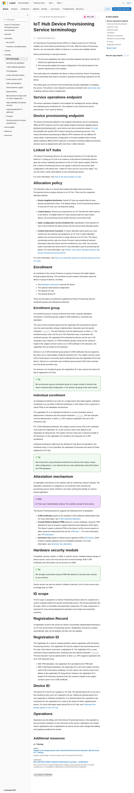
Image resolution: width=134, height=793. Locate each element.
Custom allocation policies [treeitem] (15, 75)
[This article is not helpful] (127, 55)
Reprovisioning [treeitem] (11, 91)
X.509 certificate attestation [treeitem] (15, 67)
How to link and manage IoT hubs (68, 177)
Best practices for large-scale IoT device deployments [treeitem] (16, 97)
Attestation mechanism (115, 36)
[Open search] (123, 3)
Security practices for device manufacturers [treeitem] (16, 121)
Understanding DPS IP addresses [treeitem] (14, 111)
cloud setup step (93, 88)
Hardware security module (116, 39)
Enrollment (110, 33)
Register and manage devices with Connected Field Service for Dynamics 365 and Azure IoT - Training (66, 751)
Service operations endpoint (117, 21)
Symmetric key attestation (61, 544)
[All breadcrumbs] (35, 17)
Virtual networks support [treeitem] (14, 87)
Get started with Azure (121, 9)
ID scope (94, 128)
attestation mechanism (50, 285)
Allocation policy (112, 30)
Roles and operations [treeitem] (13, 83)
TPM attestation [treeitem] (11, 71)
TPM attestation (47, 535)
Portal (108, 9)
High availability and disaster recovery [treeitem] (16, 104)
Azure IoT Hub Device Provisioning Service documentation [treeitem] (12, 27)
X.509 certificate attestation (70, 519)
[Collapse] (27, 15)
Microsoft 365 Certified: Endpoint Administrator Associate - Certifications (61, 762)
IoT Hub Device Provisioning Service (52, 17)
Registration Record (114, 44)
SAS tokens (89, 538)
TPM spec (75, 531)
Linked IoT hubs (112, 27)
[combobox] (15, 20)
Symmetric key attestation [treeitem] (15, 63)
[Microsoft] (4, 3)
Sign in (128, 3)
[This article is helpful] (125, 55)
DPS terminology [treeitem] (12, 59)
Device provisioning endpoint (117, 24)
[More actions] (98, 17)
